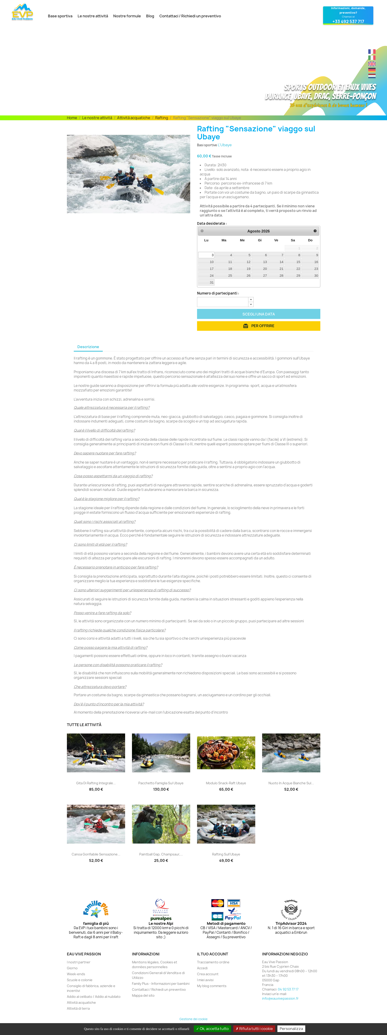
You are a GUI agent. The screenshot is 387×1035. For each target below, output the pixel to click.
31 (212, 282)
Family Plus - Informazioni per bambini (161, 983)
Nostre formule (127, 15)
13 (265, 262)
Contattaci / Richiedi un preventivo (190, 15)
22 (298, 269)
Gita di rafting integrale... (96, 783)
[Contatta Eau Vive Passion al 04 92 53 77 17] (348, 15)
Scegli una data (258, 314)
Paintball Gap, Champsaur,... (161, 854)
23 (316, 269)
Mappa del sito (143, 995)
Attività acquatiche (81, 1002)
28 (282, 275)
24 (212, 275)
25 (230, 275)
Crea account (208, 974)
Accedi (202, 968)
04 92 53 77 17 (288, 989)
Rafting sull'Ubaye (226, 854)
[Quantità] (222, 302)
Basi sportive (207, 145)
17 (212, 269)
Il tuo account (212, 954)
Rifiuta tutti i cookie (254, 1028)
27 (265, 275)
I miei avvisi (205, 980)
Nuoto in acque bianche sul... (291, 783)
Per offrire (258, 326)
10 (212, 262)
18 (230, 269)
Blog (150, 15)
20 (265, 269)
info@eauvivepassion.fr (280, 998)
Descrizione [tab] (88, 346)
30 (316, 275)
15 (298, 262)
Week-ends (76, 974)
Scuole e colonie (79, 980)
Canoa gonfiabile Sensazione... (96, 854)
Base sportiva (60, 15)
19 (248, 269)
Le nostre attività (93, 15)
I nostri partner (78, 962)
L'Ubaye (225, 144)
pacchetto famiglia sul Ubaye (161, 783)
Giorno (72, 968)
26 (248, 275)
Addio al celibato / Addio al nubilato (94, 996)
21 (282, 269)
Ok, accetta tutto (212, 1028)
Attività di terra (78, 1008)
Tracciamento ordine (213, 962)
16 (316, 262)
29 (298, 275)
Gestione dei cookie (193, 1019)
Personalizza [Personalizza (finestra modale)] (291, 1028)
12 (248, 262)
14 (282, 262)
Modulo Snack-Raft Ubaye (226, 783)
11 (230, 262)
